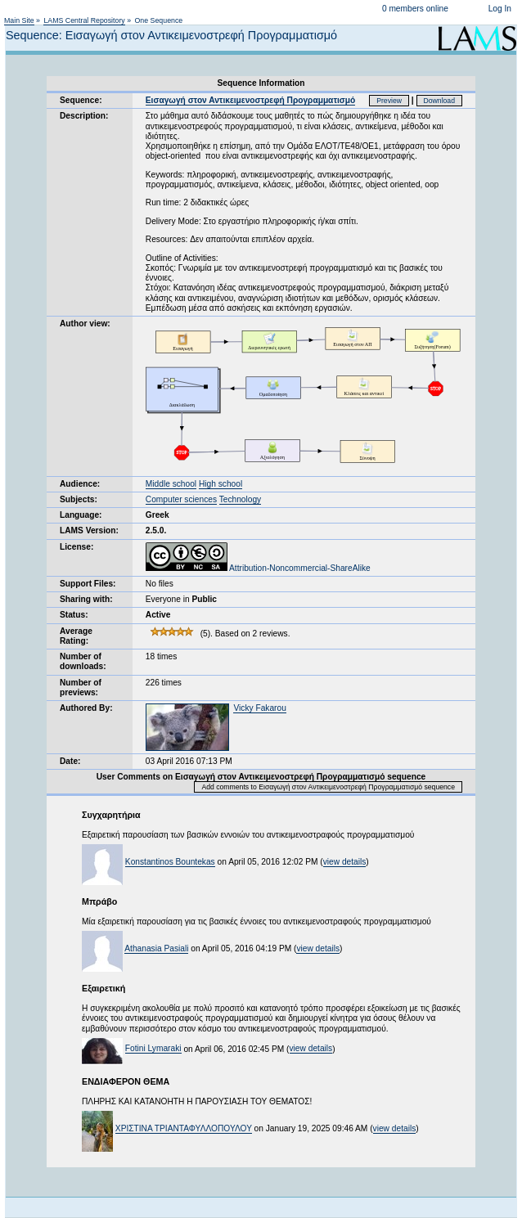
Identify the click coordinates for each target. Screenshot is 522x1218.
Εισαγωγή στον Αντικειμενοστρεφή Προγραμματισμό (250, 100)
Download (440, 101)
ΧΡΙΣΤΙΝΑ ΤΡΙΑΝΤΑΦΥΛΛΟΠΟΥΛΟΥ (183, 1128)
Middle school (171, 483)
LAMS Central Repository (83, 20)
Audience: (80, 483)
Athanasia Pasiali (156, 948)
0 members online (415, 8)
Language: (81, 514)
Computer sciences (181, 499)
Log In (499, 8)
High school (220, 483)
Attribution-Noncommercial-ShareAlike (258, 568)
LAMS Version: (89, 530)
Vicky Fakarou (259, 707)
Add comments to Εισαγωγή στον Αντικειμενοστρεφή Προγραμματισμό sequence (328, 787)
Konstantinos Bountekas (170, 861)
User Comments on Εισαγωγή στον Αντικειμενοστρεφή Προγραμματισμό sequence (261, 776)
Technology (240, 499)
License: (76, 546)
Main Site (19, 20)
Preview (389, 101)
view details (345, 861)
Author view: (85, 323)
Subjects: (78, 499)
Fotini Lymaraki (153, 1048)
